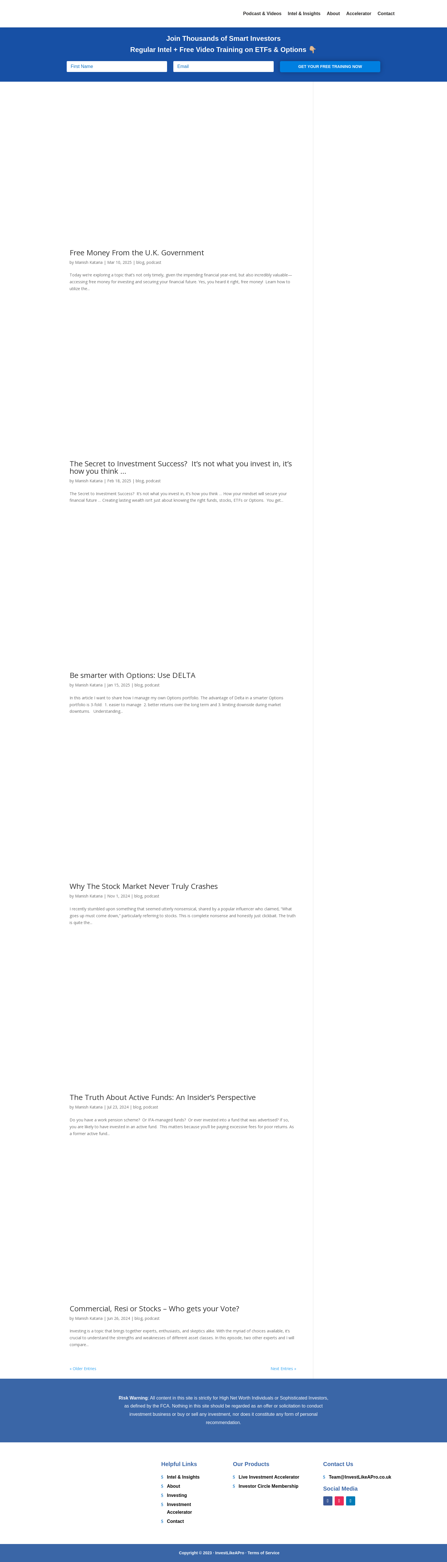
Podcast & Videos (262, 13)
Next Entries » (283, 1368)
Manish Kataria (89, 262)
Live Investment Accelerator (269, 1477)
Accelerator (358, 13)
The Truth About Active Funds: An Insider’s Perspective (163, 1097)
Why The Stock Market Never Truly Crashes (144, 886)
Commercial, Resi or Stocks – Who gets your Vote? (154, 1308)
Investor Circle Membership (268, 1486)
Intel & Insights (304, 13)
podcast (154, 262)
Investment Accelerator (179, 1508)
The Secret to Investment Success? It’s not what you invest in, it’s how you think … (181, 467)
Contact (386, 13)
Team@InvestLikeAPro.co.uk (360, 1477)
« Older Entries (83, 1368)
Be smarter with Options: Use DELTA (132, 675)
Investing (177, 1495)
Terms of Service (263, 1553)
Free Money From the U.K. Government (137, 252)
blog (140, 262)
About (333, 13)
